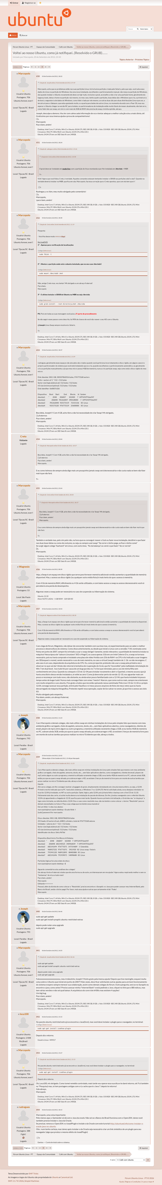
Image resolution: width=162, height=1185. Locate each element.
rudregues (24, 1106)
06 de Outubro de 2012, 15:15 (52, 1017)
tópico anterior (126, 59)
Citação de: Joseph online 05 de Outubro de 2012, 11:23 (57, 763)
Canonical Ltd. (66, 1177)
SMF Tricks (33, 1173)
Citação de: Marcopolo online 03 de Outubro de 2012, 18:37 (58, 446)
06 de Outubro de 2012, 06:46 (52, 911)
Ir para (112, 1160)
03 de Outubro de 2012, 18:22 (52, 76)
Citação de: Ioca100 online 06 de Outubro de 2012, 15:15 (57, 1059)
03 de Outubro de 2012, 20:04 (52, 439)
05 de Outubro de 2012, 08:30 (52, 569)
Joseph (24, 715)
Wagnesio (24, 566)
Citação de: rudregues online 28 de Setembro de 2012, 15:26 (58, 149)
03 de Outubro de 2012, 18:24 (52, 142)
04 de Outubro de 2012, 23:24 (52, 488)
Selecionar (47, 251)
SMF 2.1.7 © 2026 (16, 1181)
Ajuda (121, 1182)
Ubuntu (55, 1177)
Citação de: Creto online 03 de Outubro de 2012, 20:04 (57, 495)
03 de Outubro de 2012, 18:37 (52, 350)
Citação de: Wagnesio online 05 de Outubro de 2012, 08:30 (58, 615)
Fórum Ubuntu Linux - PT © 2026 (139, 1178)
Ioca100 (24, 1014)
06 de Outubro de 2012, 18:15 (52, 1110)
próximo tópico (142, 59)
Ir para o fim (17, 67)
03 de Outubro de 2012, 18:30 (52, 218)
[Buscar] (138, 29)
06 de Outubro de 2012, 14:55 (52, 950)
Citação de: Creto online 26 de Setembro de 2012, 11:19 (57, 224)
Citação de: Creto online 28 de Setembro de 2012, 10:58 (58, 157)
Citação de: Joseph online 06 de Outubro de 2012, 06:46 (57, 957)
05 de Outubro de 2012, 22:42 (52, 755)
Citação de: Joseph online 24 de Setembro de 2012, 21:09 (57, 357)
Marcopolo (24, 73)
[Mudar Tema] (40, 3)
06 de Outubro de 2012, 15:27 (52, 1053)
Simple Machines (31, 1181)
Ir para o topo (18, 1148)
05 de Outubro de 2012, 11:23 (52, 718)
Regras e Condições (132, 1182)
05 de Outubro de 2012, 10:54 (52, 609)
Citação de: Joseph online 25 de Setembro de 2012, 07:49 (57, 83)
